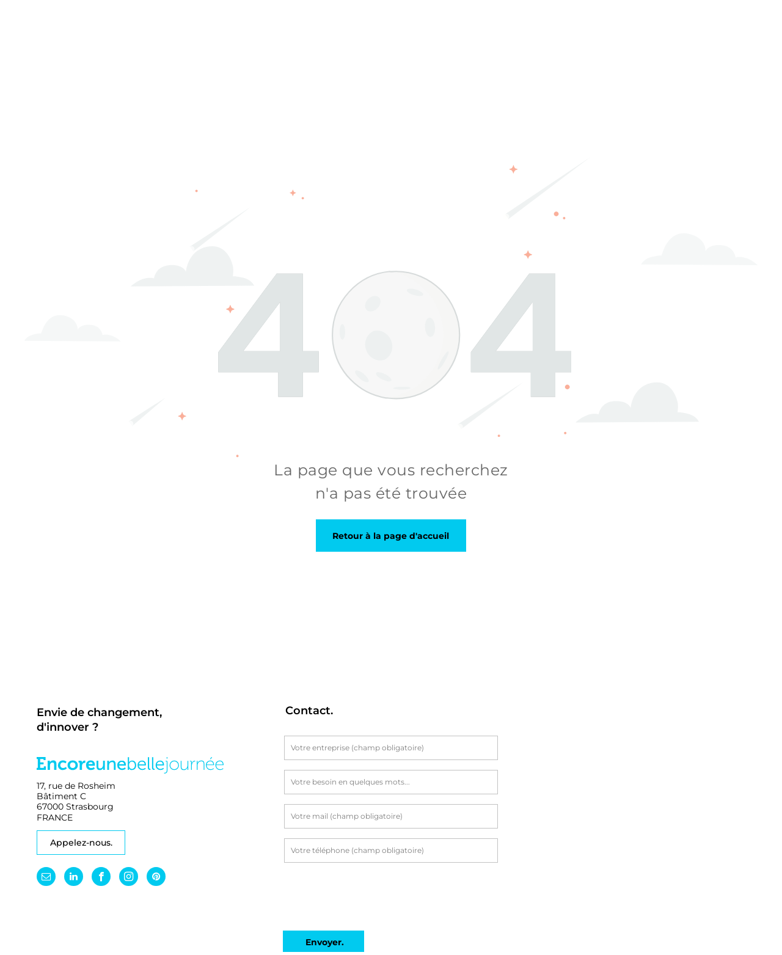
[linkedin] (73, 878)
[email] (46, 878)
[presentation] (377, 894)
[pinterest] (156, 878)
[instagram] (128, 878)
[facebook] (101, 878)
